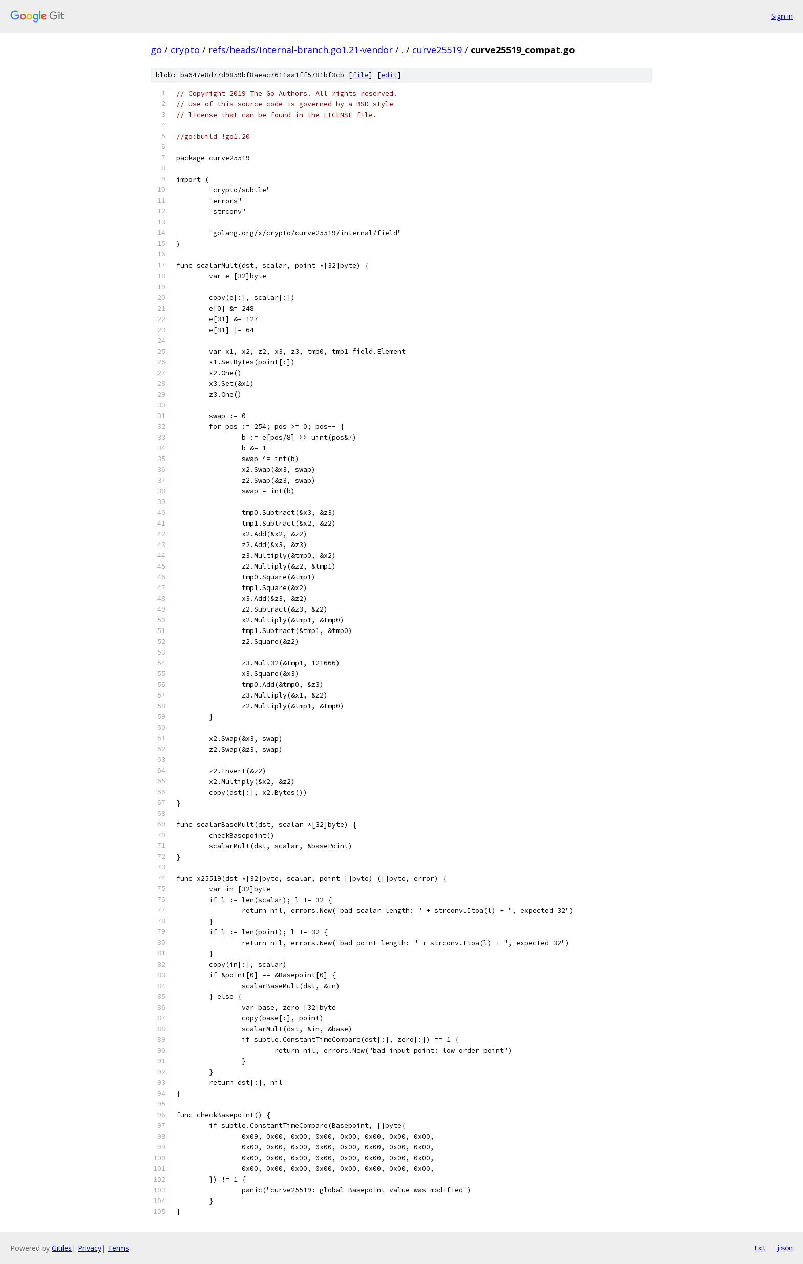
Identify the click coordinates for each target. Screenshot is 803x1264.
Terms (118, 1248)
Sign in (782, 16)
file (360, 75)
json (784, 1247)
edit (389, 75)
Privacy (89, 1248)
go (156, 49)
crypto (185, 49)
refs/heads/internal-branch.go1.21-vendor (300, 49)
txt (760, 1247)
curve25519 (437, 49)
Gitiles (62, 1248)
